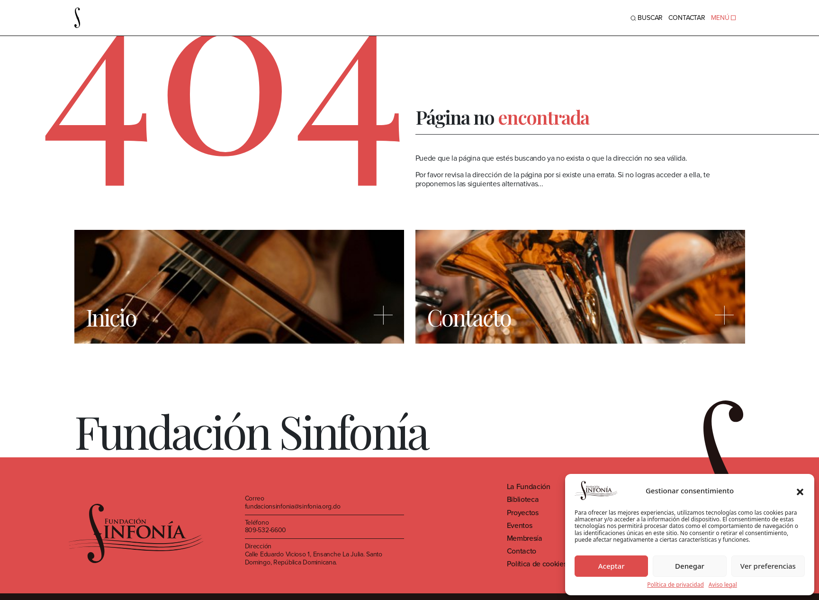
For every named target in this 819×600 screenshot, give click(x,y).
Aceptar (611, 566)
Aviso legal (723, 585)
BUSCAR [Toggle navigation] (646, 18)
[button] (800, 490)
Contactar (686, 18)
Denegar (689, 566)
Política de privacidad (675, 585)
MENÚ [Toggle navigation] (723, 18)
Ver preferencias (768, 566)
